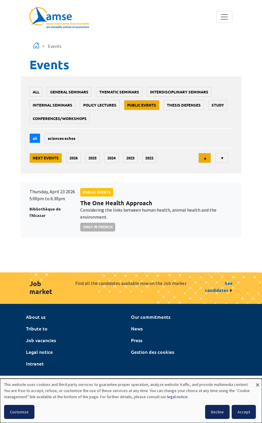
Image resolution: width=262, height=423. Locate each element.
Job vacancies (41, 340)
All (36, 91)
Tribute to (37, 328)
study (218, 104)
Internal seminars (52, 104)
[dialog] (131, 401)
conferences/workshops (60, 118)
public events (141, 104)
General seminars (69, 91)
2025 (92, 157)
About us (36, 317)
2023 (130, 157)
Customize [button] (19, 412)
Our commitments (150, 317)
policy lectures (99, 104)
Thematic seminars (119, 91)
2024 (111, 157)
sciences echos (61, 138)
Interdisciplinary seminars (179, 91)
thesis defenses (184, 104)
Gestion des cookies (152, 352)
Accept (243, 412)
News (137, 328)
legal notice (177, 396)
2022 (149, 157)
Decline (217, 412)
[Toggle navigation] (224, 17)
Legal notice (39, 352)
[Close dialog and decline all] (257, 382)
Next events (46, 157)
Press (136, 340)
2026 (73, 157)
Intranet (35, 363)
